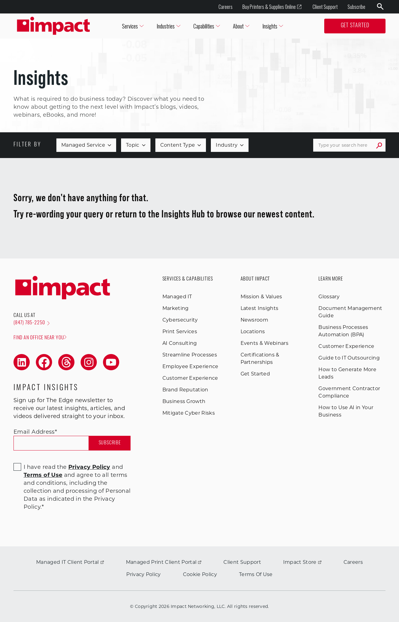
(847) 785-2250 (31, 323)
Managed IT (177, 297)
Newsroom (254, 320)
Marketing (175, 308)
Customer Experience (190, 378)
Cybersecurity (180, 320)
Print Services (179, 331)
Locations (253, 331)
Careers (225, 6)
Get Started (355, 26)
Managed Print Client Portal (164, 562)
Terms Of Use (256, 574)
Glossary (329, 297)
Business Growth (184, 401)
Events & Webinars (264, 343)
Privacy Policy (143, 574)
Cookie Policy (200, 574)
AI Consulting (179, 343)
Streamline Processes (189, 355)
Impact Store (302, 562)
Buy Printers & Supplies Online (272, 7)
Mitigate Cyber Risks (188, 413)
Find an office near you (39, 338)
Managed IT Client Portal (70, 562)
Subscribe (356, 6)
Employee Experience (190, 366)
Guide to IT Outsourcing (348, 358)
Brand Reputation (185, 390)
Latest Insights (260, 308)
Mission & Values (261, 297)
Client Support (325, 6)
